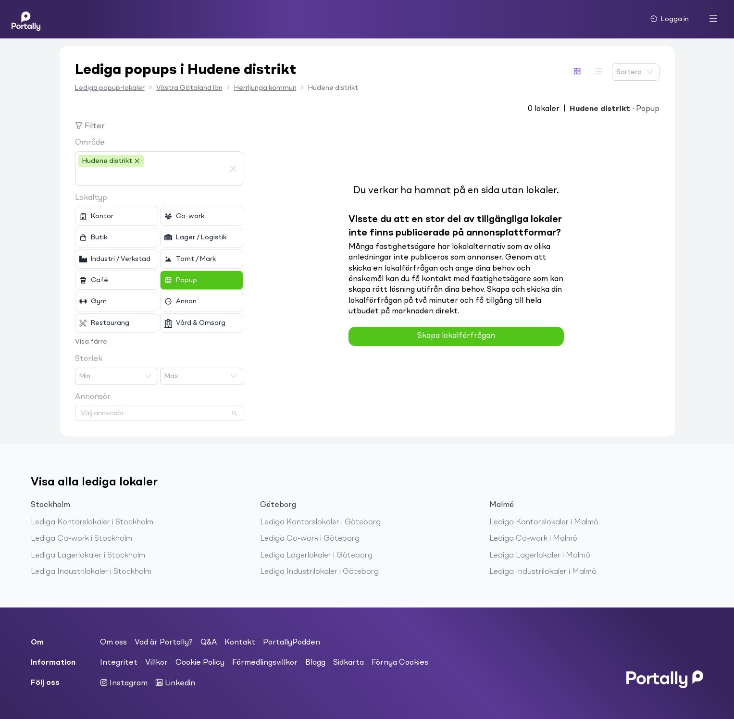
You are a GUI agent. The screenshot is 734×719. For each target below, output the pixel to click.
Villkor (156, 663)
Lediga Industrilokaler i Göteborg (319, 572)
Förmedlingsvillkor (265, 663)
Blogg (315, 663)
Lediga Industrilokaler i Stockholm (91, 572)
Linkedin (175, 683)
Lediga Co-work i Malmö (533, 539)
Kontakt (239, 642)
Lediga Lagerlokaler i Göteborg (316, 555)
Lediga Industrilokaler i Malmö (543, 572)
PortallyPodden (291, 642)
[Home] (26, 19)
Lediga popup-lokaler (110, 88)
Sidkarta (348, 663)
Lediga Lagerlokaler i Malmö (539, 555)
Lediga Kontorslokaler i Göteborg (320, 522)
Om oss (113, 642)
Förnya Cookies (400, 663)
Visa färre (91, 341)
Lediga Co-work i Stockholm (81, 539)
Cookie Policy (199, 663)
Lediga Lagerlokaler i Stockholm (88, 555)
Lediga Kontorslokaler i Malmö (543, 522)
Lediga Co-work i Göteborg (310, 539)
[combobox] (151, 177)
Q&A (208, 642)
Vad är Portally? (164, 642)
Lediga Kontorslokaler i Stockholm (92, 522)
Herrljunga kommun (265, 88)
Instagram (124, 683)
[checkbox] (116, 216)
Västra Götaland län (189, 88)
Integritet (118, 663)
